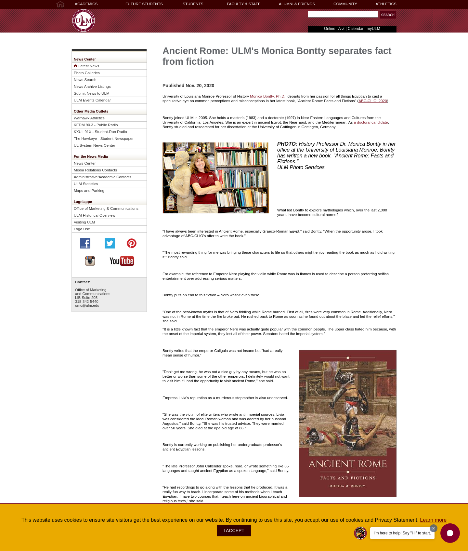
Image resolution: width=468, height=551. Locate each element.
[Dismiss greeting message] (433, 528)
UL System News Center (94, 145)
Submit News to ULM (92, 93)
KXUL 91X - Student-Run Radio (100, 131)
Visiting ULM (84, 222)
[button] (388, 15)
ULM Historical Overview (94, 215)
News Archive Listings (92, 86)
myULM (373, 28)
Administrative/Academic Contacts (102, 177)
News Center (85, 163)
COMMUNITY (345, 4)
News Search (85, 79)
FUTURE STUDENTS (144, 4)
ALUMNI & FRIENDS (297, 4)
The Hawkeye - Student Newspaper (104, 138)
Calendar (356, 28)
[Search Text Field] (343, 14)
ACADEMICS (86, 4)
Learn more (433, 520)
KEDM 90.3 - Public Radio (96, 125)
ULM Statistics (86, 183)
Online (329, 28)
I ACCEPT (234, 530)
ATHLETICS (386, 4)
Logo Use (82, 229)
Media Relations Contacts (95, 170)
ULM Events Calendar (92, 100)
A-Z (341, 28)
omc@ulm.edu (87, 305)
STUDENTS (193, 4)
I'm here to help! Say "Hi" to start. (402, 533)
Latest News (88, 66)
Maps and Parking (89, 190)
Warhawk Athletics (89, 118)
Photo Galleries (87, 73)
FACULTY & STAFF (243, 4)
